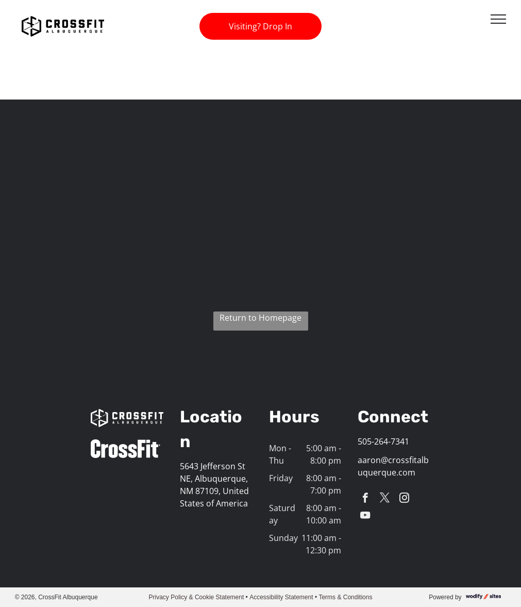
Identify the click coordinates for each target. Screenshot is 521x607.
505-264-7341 (383, 441)
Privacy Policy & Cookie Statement (196, 597)
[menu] (498, 19)
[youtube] (365, 517)
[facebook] (365, 499)
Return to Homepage (260, 317)
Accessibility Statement (281, 597)
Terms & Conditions (345, 597)
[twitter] (384, 499)
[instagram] (404, 499)
